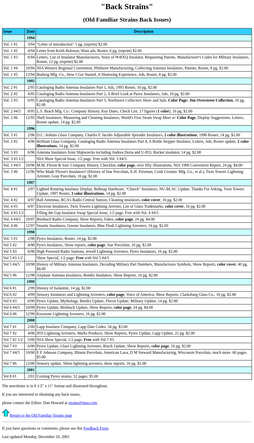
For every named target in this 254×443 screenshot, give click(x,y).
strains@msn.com (82, 403)
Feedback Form (96, 428)
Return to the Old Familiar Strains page (37, 415)
